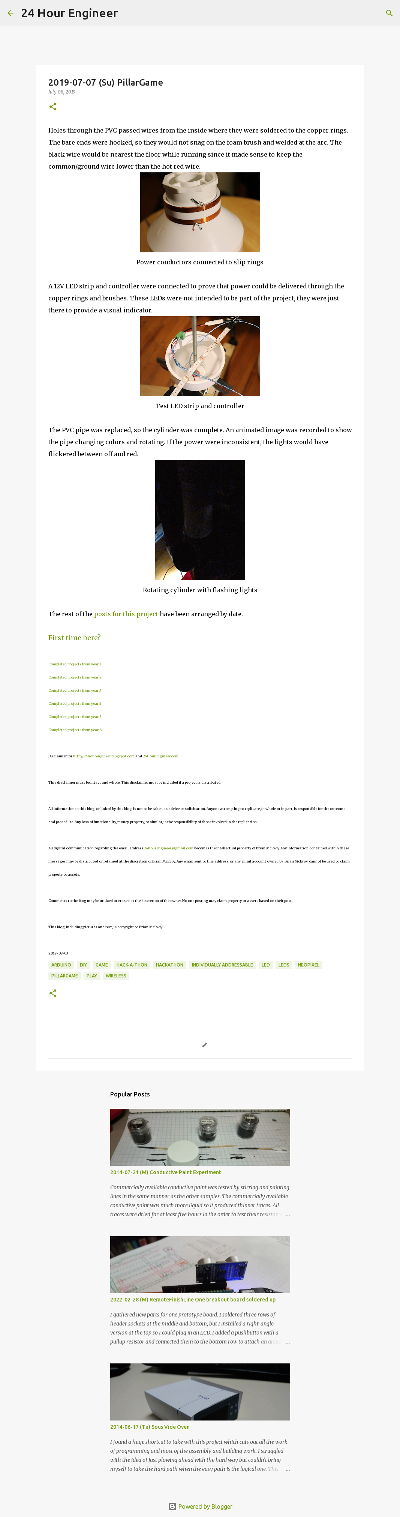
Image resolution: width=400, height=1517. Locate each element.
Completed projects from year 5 (75, 717)
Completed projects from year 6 (75, 730)
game (102, 964)
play (92, 975)
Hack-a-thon (132, 964)
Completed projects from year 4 (74, 703)
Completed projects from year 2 (75, 677)
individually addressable (222, 964)
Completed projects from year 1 (74, 664)
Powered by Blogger (200, 1506)
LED (266, 964)
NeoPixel (308, 964)
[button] (52, 107)
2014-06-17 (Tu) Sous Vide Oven (150, 1427)
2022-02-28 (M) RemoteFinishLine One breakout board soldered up (193, 1300)
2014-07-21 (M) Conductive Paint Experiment (165, 1172)
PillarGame (64, 975)
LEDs (284, 964)
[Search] (128, 13)
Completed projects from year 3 (74, 690)
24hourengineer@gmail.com (168, 848)
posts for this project (126, 614)
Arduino (61, 964)
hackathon (169, 964)
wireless (116, 975)
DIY (83, 964)
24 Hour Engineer (69, 13)
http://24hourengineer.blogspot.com (104, 756)
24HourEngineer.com (160, 756)
